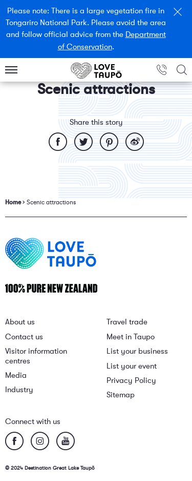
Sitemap (120, 395)
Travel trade (126, 322)
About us (20, 322)
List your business (137, 351)
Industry (19, 390)
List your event (131, 366)
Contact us (24, 337)
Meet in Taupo (130, 337)
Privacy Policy (131, 380)
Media (16, 375)
